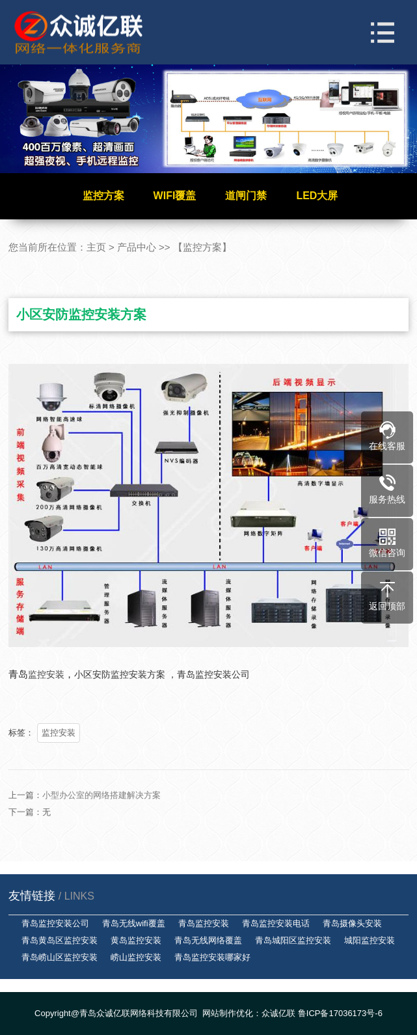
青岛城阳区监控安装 (293, 940)
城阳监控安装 (369, 940)
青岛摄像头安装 (352, 923)
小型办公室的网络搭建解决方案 (101, 806)
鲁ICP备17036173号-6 (340, 1013)
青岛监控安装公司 (55, 923)
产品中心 (136, 247)
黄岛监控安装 (136, 940)
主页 (96, 247)
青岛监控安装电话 (276, 923)
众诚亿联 (278, 1013)
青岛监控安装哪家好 (212, 957)
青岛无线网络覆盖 (208, 940)
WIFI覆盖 (175, 195)
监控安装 (58, 733)
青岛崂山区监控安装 (59, 957)
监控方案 (103, 195)
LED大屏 (317, 195)
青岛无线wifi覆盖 (133, 923)
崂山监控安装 (136, 957)
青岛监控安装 (203, 923)
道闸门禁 (246, 195)
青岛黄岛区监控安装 (59, 940)
